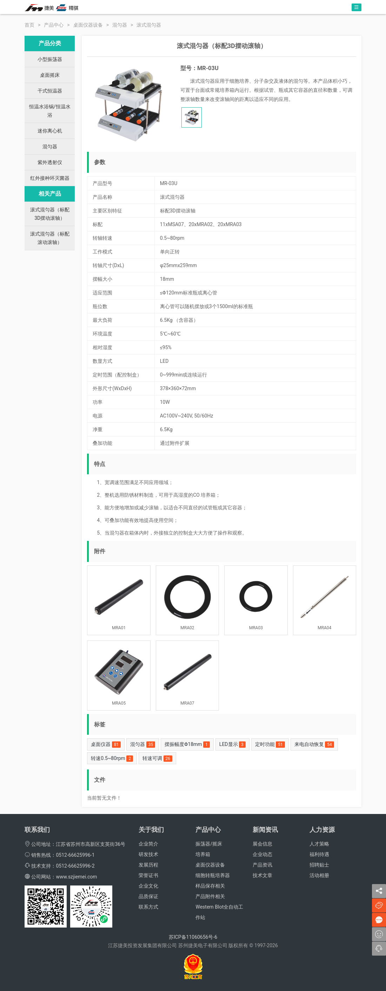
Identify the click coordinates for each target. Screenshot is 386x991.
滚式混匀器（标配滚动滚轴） (49, 238)
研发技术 (148, 854)
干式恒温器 (50, 91)
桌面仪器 (106, 744)
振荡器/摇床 (208, 844)
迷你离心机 (50, 131)
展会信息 (262, 844)
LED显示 (232, 744)
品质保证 (148, 896)
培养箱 (202, 854)
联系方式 (148, 907)
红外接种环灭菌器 (49, 178)
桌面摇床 (50, 75)
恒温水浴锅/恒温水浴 (50, 111)
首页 (29, 25)
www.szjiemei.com (76, 877)
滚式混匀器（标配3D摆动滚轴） (49, 214)
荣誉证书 (148, 875)
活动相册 (319, 875)
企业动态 (262, 854)
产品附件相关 (210, 896)
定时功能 (270, 744)
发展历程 (148, 865)
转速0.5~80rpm (112, 758)
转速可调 (157, 758)
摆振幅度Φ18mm (187, 744)
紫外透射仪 (50, 162)
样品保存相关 (210, 886)
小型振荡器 (50, 59)
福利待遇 (319, 854)
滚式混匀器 (149, 25)
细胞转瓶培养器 (212, 875)
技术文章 (262, 875)
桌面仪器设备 (88, 25)
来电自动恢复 (314, 744)
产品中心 (54, 25)
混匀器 (119, 25)
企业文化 (148, 886)
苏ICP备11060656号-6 (193, 937)
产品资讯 (262, 865)
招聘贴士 (319, 865)
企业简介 (148, 844)
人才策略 (319, 844)
